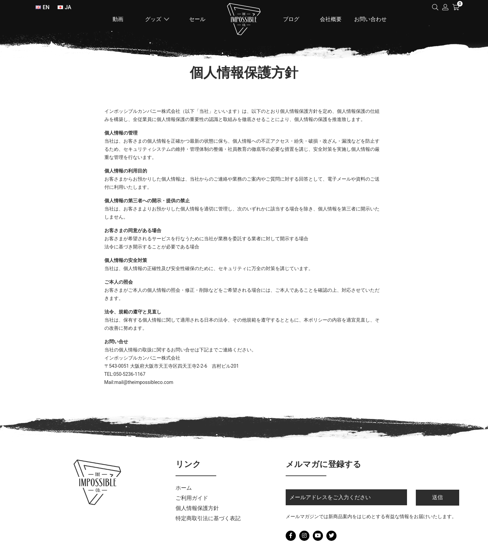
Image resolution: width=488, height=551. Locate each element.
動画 (118, 19)
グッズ (153, 19)
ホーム (244, 19)
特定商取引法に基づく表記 (208, 518)
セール (197, 19)
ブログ (291, 19)
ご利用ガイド (192, 498)
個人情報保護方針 (197, 508)
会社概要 (331, 19)
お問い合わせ (370, 19)
